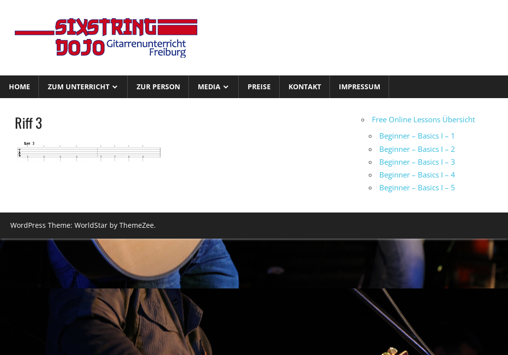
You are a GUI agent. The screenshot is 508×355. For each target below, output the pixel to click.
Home (19, 86)
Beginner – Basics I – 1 (417, 136)
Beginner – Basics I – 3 (417, 162)
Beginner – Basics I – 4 (417, 174)
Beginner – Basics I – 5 (417, 187)
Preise (259, 86)
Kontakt (305, 86)
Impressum (359, 86)
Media (209, 86)
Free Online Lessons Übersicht (423, 119)
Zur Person (158, 86)
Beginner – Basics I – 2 (417, 149)
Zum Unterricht (78, 86)
